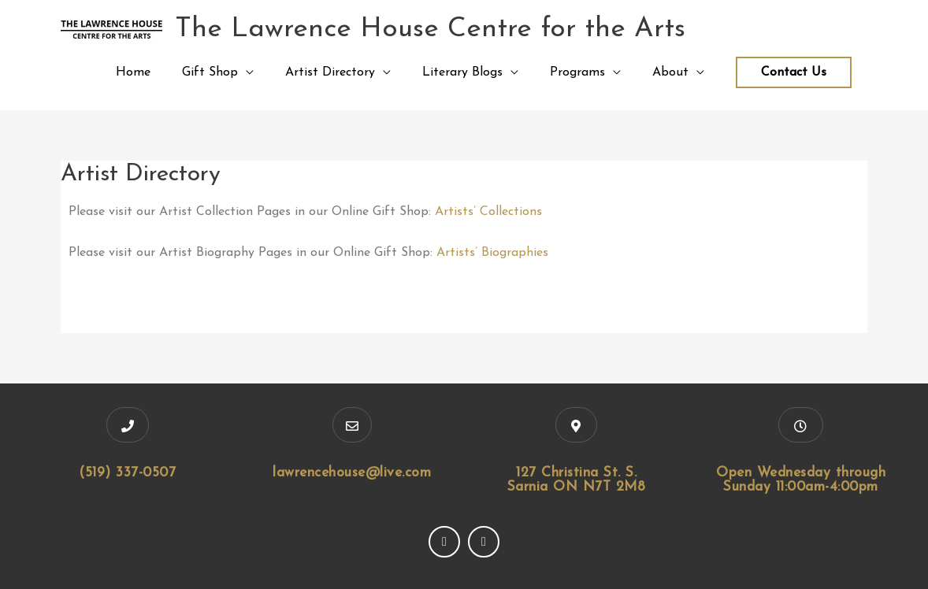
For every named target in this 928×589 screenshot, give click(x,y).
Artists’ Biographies (492, 252)
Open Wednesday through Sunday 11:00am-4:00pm (800, 480)
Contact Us (793, 72)
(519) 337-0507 (127, 473)
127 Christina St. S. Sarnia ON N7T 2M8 (576, 480)
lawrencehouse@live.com (352, 473)
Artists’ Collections (488, 212)
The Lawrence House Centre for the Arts (430, 29)
